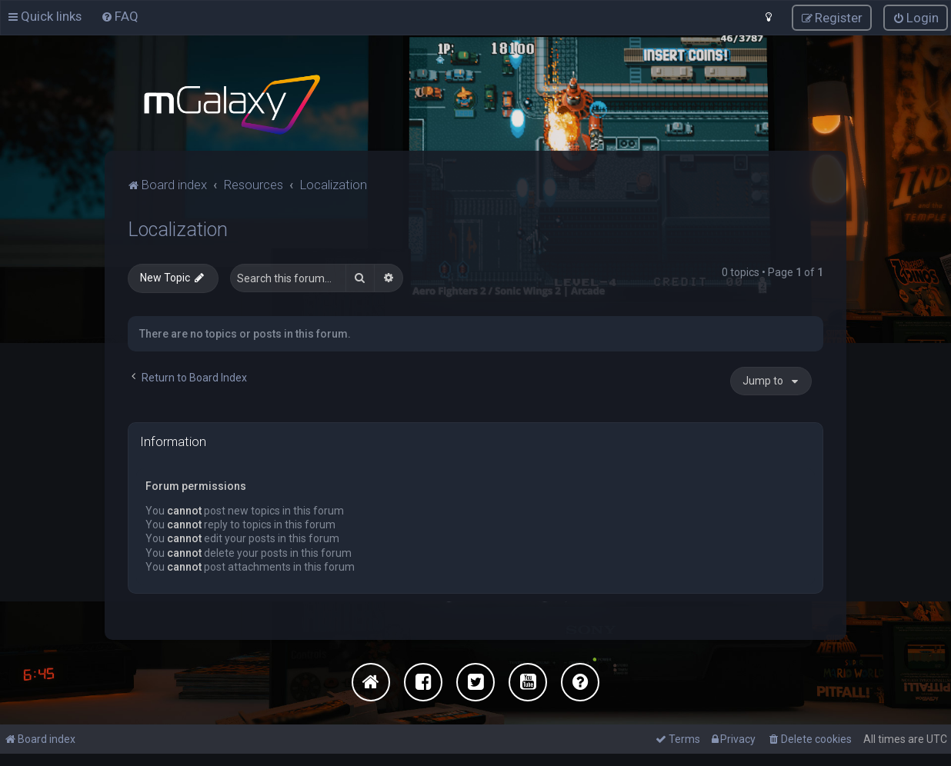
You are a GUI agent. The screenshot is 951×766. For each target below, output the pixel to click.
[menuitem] (119, 16)
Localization (178, 229)
